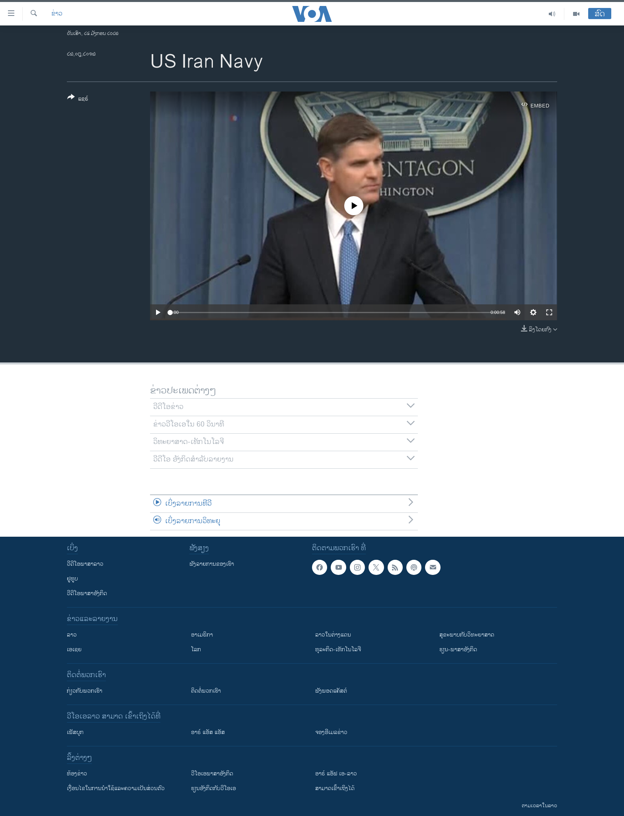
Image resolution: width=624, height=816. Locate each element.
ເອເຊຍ (74, 649)
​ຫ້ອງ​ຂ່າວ (77, 773)
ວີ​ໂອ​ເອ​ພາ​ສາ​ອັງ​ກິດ (212, 773)
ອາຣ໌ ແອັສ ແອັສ (208, 732)
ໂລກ (196, 649)
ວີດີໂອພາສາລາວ (85, 564)
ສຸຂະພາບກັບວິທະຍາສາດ (466, 635)
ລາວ (72, 635)
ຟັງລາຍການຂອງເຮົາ (211, 564)
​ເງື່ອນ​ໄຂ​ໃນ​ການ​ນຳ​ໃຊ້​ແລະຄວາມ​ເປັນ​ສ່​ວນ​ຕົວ (116, 788)
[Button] (77, 99)
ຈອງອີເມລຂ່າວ (331, 732)
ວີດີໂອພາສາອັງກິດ (87, 593)
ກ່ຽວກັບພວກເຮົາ (84, 691)
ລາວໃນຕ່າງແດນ (333, 635)
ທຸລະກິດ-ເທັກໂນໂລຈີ (338, 649)
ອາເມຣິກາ (202, 635)
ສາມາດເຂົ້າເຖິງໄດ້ (335, 788)
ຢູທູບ (72, 579)
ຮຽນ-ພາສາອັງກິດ (458, 649)
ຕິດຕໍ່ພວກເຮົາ (206, 691)
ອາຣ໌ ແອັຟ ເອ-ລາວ (336, 773)
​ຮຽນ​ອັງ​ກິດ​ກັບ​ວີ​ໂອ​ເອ (213, 788)
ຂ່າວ (56, 14)
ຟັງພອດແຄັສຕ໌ (331, 691)
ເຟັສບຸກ (75, 732)
